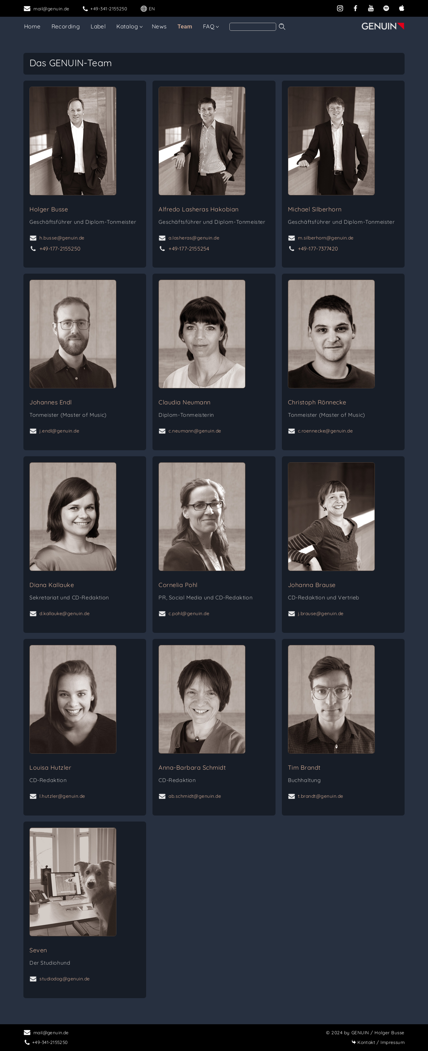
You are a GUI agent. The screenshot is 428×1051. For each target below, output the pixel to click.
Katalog (127, 26)
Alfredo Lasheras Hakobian (198, 209)
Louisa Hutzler (50, 767)
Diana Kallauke (51, 585)
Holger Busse (48, 209)
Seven (38, 950)
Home (32, 26)
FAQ (208, 26)
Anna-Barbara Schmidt (192, 767)
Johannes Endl (50, 402)
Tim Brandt (304, 767)
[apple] (401, 7)
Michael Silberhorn (315, 209)
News (159, 26)
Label (98, 26)
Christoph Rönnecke (317, 402)
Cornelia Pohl (178, 585)
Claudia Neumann (184, 402)
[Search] (252, 27)
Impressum (378, 1042)
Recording (65, 26)
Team (185, 26)
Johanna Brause (312, 585)
